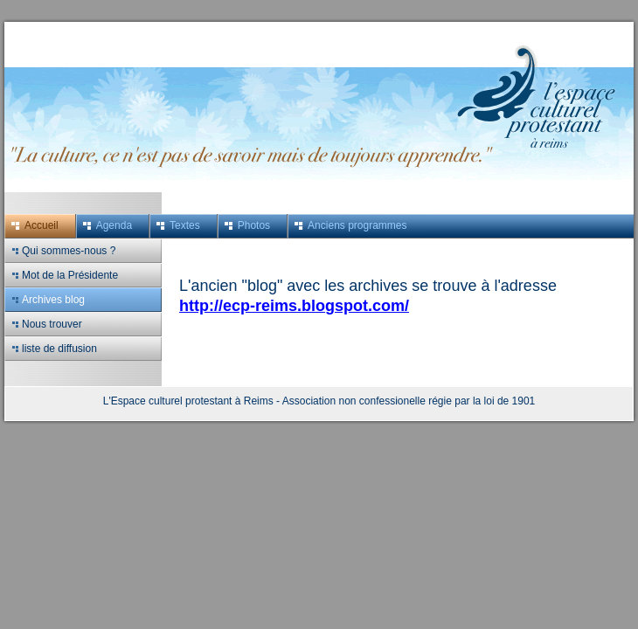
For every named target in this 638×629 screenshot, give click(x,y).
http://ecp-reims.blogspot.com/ (294, 305)
